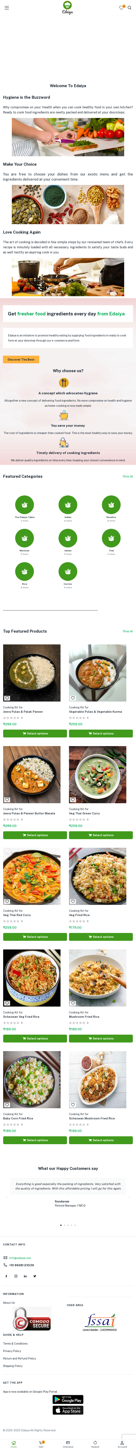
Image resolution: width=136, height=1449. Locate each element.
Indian (68, 517)
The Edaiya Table (25, 517)
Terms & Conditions (15, 1343)
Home (13, 1444)
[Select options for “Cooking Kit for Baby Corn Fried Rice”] (35, 1140)
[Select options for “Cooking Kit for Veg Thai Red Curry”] (35, 937)
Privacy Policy (12, 1351)
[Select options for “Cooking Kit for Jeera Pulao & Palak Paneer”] (35, 733)
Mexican (24, 550)
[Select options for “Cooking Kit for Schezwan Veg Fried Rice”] (35, 1038)
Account (122, 1444)
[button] (7, 1197)
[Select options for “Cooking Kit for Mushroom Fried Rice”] (101, 1038)
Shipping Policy (12, 1366)
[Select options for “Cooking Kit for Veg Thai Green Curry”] (101, 835)
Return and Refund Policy (19, 1358)
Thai (111, 550)
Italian (68, 550)
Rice (24, 584)
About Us (9, 1302)
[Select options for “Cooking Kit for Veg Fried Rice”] (101, 937)
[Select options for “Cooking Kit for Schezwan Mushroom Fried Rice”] (101, 1140)
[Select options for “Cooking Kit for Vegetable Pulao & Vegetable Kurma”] (101, 733)
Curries (68, 584)
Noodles (111, 517)
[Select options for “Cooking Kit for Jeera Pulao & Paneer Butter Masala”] (35, 835)
